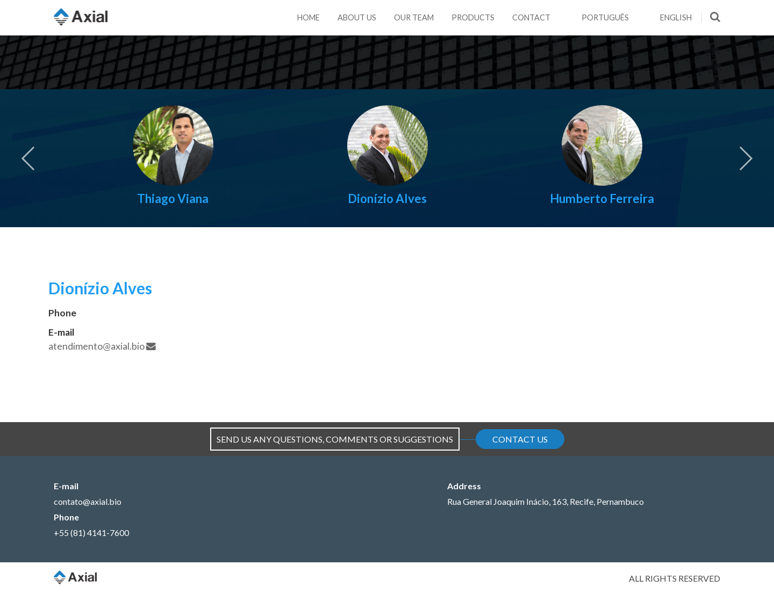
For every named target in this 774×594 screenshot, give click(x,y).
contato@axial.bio (87, 501)
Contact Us (520, 439)
